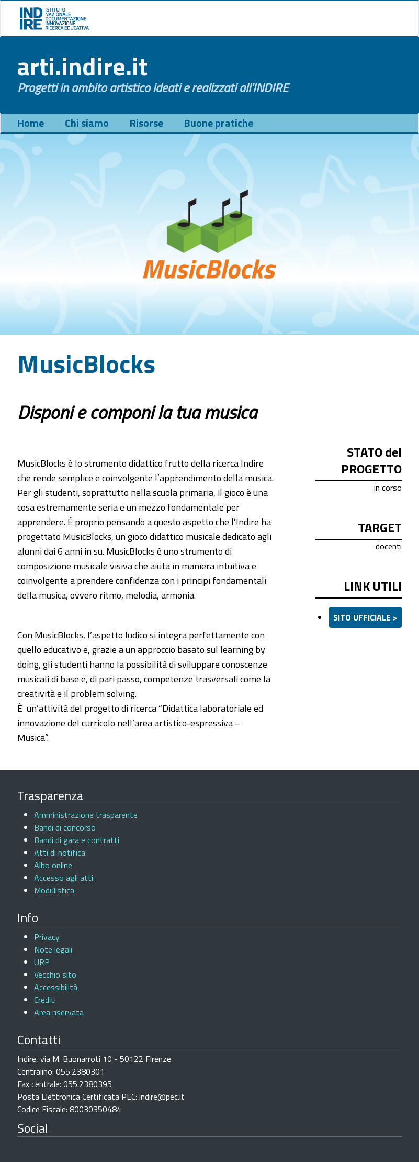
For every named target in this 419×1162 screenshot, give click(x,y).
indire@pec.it (162, 1096)
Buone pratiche (218, 123)
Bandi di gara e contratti (76, 840)
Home (30, 123)
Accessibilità (55, 987)
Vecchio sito (55, 974)
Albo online (53, 865)
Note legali (53, 949)
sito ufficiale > (365, 617)
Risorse (146, 123)
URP (42, 962)
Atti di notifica (59, 852)
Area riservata (59, 1012)
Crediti (45, 999)
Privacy (47, 937)
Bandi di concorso (65, 827)
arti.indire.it (82, 66)
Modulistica (54, 890)
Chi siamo (87, 123)
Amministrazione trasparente (86, 815)
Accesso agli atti (63, 877)
